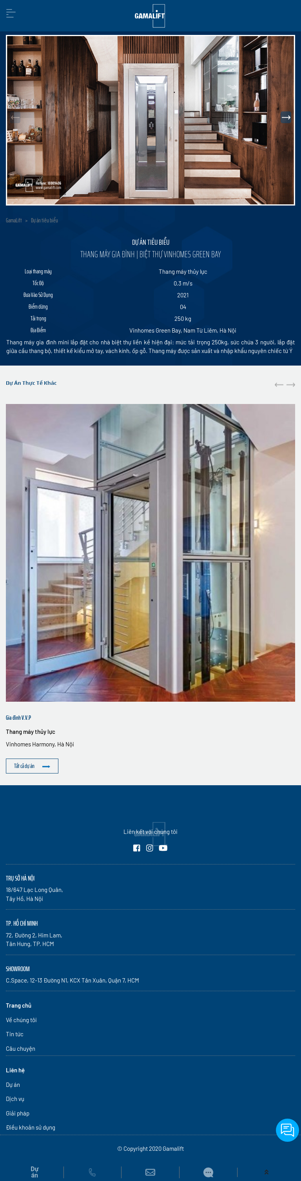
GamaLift (14, 220)
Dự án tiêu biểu (44, 220)
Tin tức (15, 1033)
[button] (286, 117)
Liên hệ (15, 1070)
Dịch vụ (15, 1098)
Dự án (13, 1084)
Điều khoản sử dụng (30, 1127)
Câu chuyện (20, 1048)
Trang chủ (18, 1005)
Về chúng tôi (21, 1019)
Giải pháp (17, 1113)
